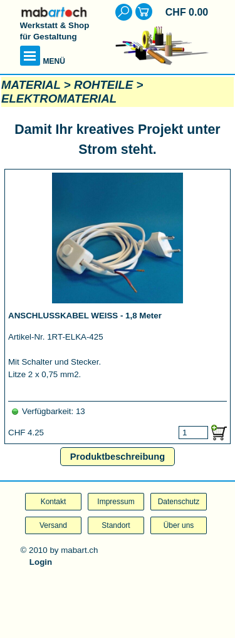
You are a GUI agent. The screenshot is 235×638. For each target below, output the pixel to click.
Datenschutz (179, 501)
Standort (116, 525)
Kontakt (53, 501)
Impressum (115, 501)
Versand (53, 525)
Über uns (179, 525)
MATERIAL (31, 84)
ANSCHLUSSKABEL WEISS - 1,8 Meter (85, 315)
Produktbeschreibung (117, 457)
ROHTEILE (103, 84)
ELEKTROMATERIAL (59, 98)
